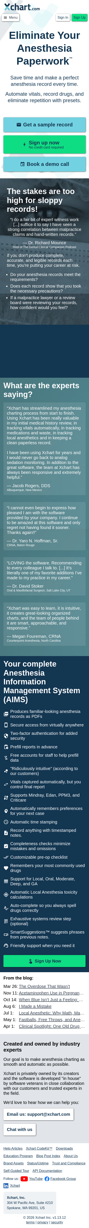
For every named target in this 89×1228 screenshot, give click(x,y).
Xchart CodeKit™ (39, 1148)
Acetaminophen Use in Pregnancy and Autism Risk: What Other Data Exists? (52, 993)
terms (30, 1222)
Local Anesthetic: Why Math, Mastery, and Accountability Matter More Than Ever (52, 1013)
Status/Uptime (37, 1163)
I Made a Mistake (35, 1006)
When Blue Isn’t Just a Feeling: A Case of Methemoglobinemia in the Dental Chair (52, 999)
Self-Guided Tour (16, 1171)
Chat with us (19, 1129)
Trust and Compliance (69, 1163)
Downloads (64, 1148)
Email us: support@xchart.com (38, 1114)
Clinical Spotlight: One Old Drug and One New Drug (52, 1026)
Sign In (62, 17)
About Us (71, 1156)
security (57, 1222)
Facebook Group (60, 1178)
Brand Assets (13, 1163)
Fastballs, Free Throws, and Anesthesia (52, 1019)
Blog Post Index (48, 1156)
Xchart (11, 1185)
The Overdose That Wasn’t (44, 986)
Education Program (18, 1156)
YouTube (32, 1178)
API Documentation (47, 1171)
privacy (43, 1222)
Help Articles (13, 1148)
